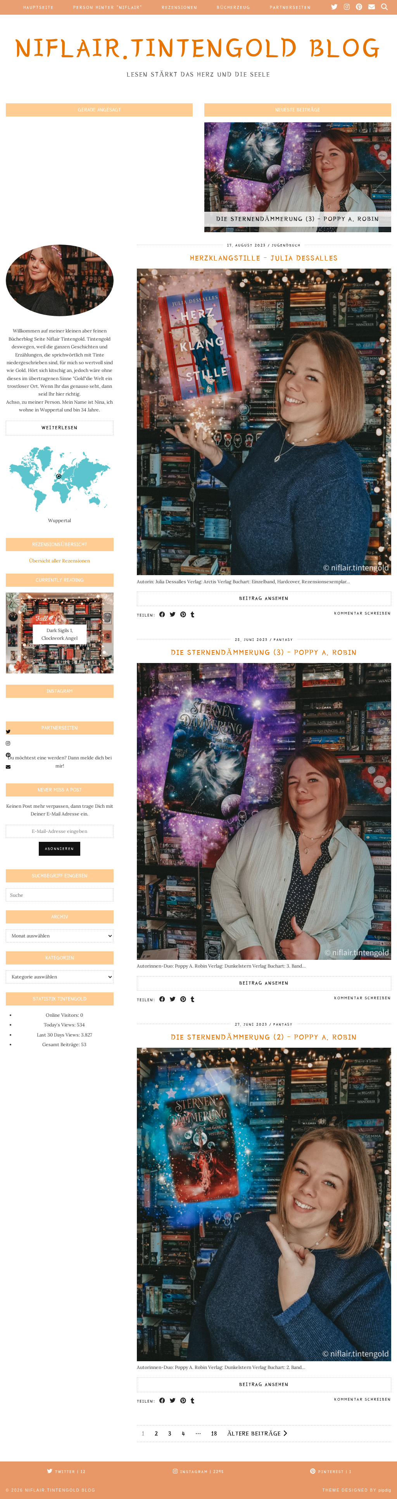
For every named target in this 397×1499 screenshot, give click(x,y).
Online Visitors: (63, 1015)
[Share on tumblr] (193, 615)
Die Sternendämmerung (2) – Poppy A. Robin (264, 1037)
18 (214, 1433)
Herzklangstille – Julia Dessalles (264, 258)
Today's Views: (60, 1025)
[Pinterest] (359, 7)
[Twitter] (334, 7)
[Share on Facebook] (162, 615)
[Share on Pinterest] (183, 615)
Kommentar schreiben (362, 613)
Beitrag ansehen (264, 598)
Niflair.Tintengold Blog (198, 48)
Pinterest (331, 1472)
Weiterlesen (59, 427)
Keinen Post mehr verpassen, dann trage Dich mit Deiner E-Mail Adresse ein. (59, 810)
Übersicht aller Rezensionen (59, 561)
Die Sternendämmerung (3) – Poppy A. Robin (264, 652)
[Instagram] (347, 7)
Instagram (198, 1472)
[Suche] (384, 7)
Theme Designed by (357, 1490)
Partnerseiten (290, 7)
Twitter (66, 1472)
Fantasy (283, 640)
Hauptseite (38, 7)
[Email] (372, 7)
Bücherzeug (234, 7)
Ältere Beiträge (257, 1433)
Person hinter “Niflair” (107, 7)
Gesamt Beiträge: (61, 1044)
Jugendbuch (286, 245)
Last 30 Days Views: (59, 1035)
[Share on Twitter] (173, 615)
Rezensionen (179, 7)
